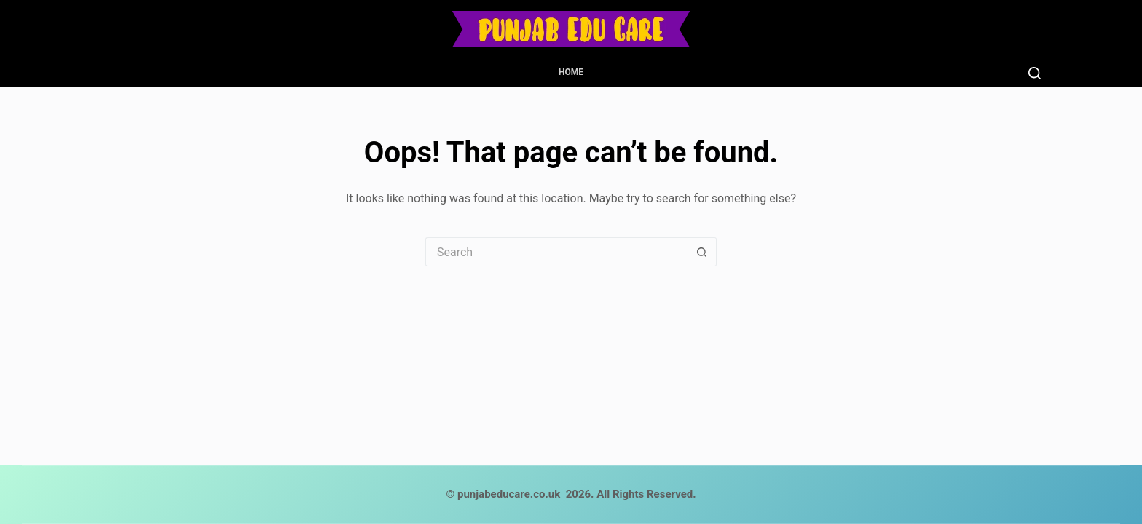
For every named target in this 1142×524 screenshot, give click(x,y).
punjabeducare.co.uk (508, 494)
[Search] (1034, 73)
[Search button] (702, 251)
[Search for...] (556, 251)
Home (571, 72)
